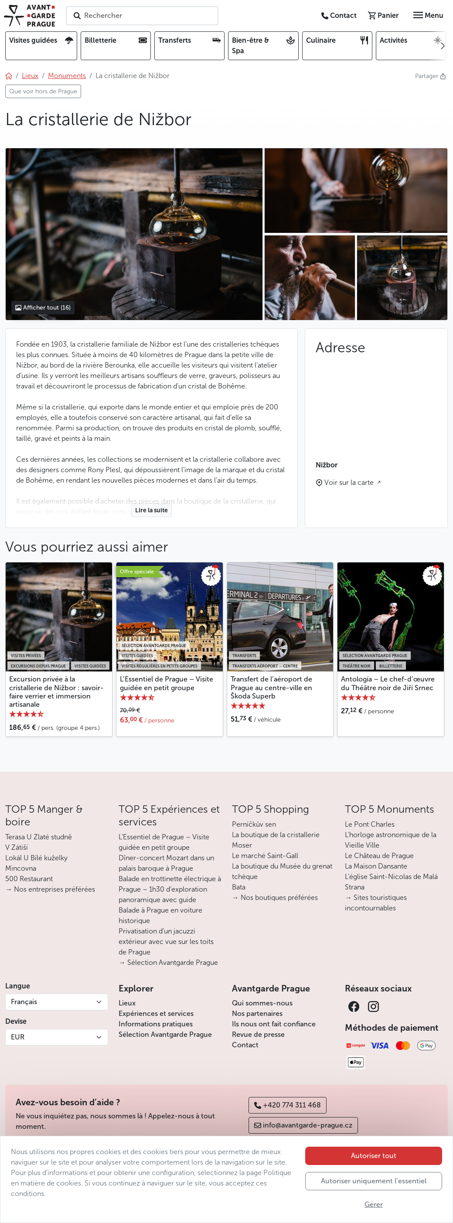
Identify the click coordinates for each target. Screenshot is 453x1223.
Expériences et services (156, 1013)
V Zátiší (16, 847)
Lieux (127, 1003)
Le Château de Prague (379, 856)
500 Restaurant (29, 879)
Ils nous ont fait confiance (274, 1024)
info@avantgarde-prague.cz (303, 1125)
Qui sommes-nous (262, 1003)
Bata (238, 887)
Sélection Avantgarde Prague (165, 1034)
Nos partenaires (257, 1013)
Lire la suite (151, 510)
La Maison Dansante (376, 866)
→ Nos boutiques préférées (275, 897)
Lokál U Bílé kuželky (36, 858)
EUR (17, 1037)
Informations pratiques (156, 1024)
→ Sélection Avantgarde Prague (168, 962)
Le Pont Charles (370, 824)
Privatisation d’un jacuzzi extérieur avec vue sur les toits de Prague (166, 941)
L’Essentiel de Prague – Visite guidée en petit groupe (166, 683)
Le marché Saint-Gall (265, 856)
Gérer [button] (373, 1204)
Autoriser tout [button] (373, 1155)
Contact (245, 1045)
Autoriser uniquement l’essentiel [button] (373, 1181)
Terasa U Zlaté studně (38, 837)
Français (24, 1002)
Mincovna (20, 868)
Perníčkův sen (254, 824)
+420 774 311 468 (287, 1105)
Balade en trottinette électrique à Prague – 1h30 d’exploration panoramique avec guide (170, 889)
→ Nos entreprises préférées (50, 889)
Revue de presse (258, 1034)
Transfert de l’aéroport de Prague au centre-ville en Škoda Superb (271, 687)
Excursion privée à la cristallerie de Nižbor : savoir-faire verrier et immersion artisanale (56, 692)
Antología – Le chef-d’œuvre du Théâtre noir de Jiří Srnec (388, 683)
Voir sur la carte (349, 482)
